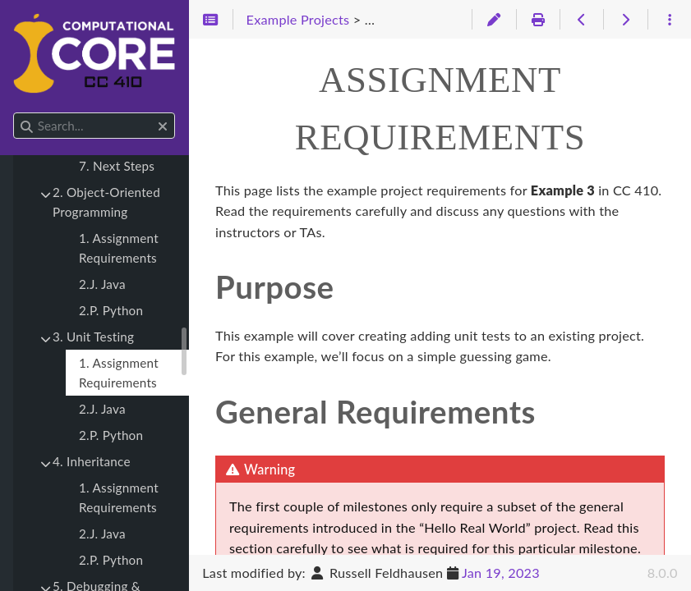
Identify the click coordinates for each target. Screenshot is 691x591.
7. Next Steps (116, 165)
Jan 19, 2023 (501, 572)
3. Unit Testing (93, 336)
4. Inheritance (92, 461)
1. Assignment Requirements (119, 248)
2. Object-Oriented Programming (106, 202)
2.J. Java (102, 284)
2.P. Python (111, 310)
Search (14, 112)
